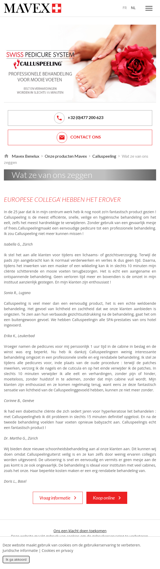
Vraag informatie (57, 498)
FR (125, 7)
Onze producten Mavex (66, 156)
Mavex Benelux (25, 156)
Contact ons (79, 137)
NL (133, 7)
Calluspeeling (104, 156)
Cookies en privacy (57, 550)
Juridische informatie (20, 550)
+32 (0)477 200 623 (78, 118)
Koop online (107, 498)
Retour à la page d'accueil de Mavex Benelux (6, 156)
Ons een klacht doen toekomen (80, 530)
